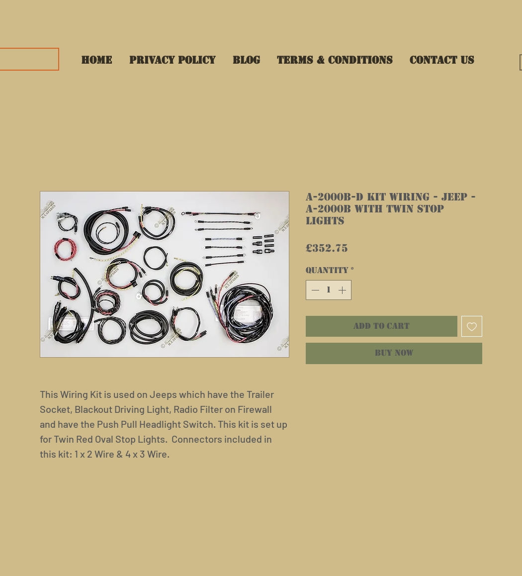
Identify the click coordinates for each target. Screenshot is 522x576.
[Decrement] (314, 290)
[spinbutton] (328, 290)
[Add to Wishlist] (471, 326)
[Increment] (343, 290)
